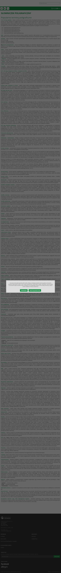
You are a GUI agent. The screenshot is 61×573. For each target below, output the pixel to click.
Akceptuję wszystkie (35, 290)
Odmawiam (24, 290)
